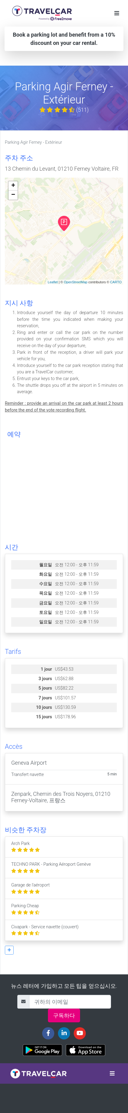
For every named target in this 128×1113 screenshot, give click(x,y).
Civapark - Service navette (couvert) (45, 930)
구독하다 (64, 1015)
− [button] (13, 195)
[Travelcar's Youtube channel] (80, 1033)
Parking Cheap (25, 909)
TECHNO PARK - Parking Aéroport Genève (51, 868)
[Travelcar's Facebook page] (48, 1033)
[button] (9, 950)
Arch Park (25, 847)
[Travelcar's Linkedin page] (64, 1033)
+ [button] (13, 185)
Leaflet (53, 282)
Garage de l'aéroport (30, 888)
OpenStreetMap (75, 282)
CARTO (116, 282)
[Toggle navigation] (116, 13)
